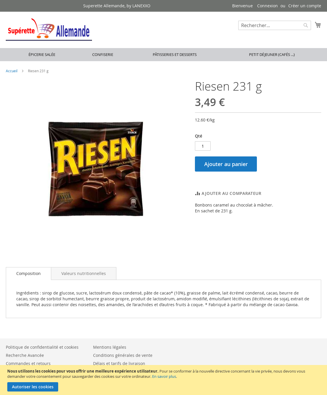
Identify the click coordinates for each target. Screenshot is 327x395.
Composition (28, 273)
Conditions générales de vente (122, 355)
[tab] (28, 273)
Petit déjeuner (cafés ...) (272, 54)
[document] (164, 380)
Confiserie (102, 54)
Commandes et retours (28, 363)
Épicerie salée (42, 54)
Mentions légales (109, 347)
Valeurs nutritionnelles (83, 273)
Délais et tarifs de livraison (119, 363)
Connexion (267, 5)
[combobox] (274, 25)
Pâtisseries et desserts (175, 54)
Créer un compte (304, 5)
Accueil (11, 70)
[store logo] (49, 29)
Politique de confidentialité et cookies (42, 347)
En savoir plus (164, 376)
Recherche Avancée (25, 355)
